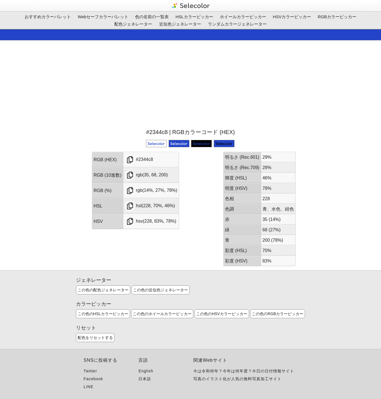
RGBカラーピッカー (337, 16)
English (145, 371)
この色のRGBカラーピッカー (277, 314)
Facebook (93, 379)
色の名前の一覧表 (152, 16)
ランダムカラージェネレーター (237, 24)
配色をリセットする (95, 337)
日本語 (144, 379)
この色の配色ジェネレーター (103, 290)
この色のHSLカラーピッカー (103, 314)
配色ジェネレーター (133, 24)
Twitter (90, 371)
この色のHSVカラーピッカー (221, 314)
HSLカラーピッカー (194, 16)
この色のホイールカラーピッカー (162, 314)
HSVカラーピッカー (292, 16)
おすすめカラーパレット (48, 16)
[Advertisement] (190, 84)
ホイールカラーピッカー (243, 16)
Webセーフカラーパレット (103, 16)
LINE (88, 386)
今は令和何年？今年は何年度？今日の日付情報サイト (243, 371)
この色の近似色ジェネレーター (160, 290)
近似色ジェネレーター (180, 24)
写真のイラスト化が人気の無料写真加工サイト (237, 379)
